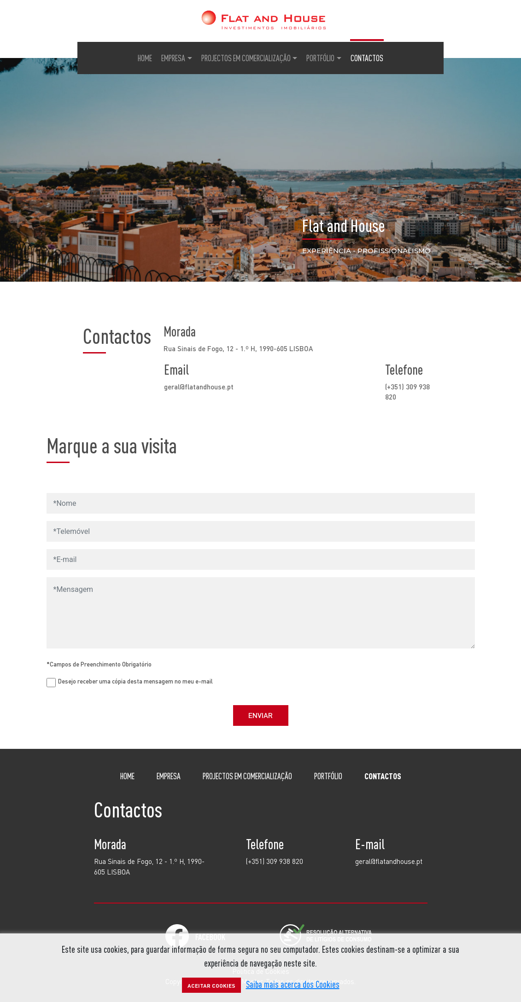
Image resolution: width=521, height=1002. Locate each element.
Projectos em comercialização (247, 776)
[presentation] (411, 678)
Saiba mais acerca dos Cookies (293, 984)
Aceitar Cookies (211, 985)
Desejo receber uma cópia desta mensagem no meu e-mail (135, 681)
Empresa (173, 58)
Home (145, 58)
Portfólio (320, 58)
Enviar (260, 715)
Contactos (367, 58)
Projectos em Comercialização (246, 58)
